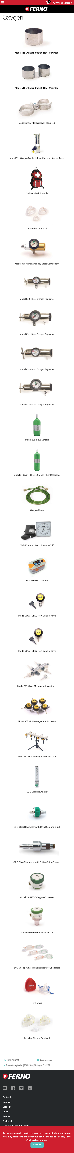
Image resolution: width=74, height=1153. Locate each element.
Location (6, 1102)
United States (62, 3)
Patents (6, 1116)
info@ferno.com (42, 1063)
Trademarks (8, 1121)
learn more (41, 1140)
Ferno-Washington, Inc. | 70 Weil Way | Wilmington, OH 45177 (32, 1065)
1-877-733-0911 (24, 1063)
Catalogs (7, 1107)
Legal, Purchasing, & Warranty (16, 1126)
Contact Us (7, 1097)
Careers (6, 1111)
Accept (37, 1145)
